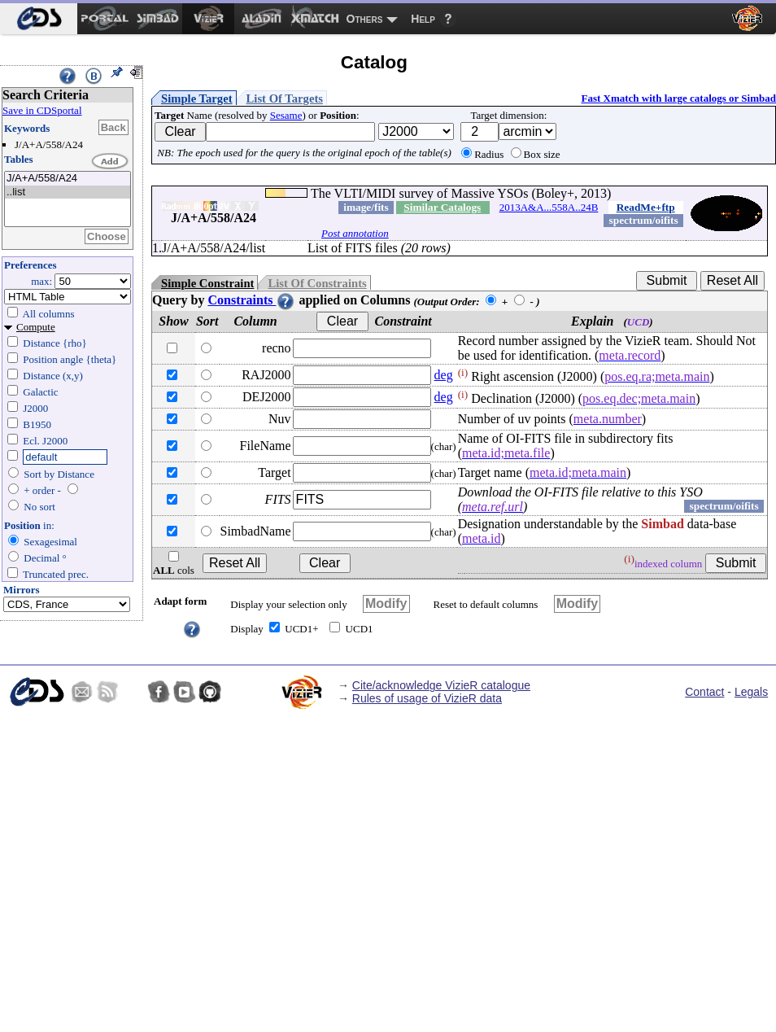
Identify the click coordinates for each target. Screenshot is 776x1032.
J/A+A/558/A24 (67, 179)
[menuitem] (38, 18)
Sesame (286, 115)
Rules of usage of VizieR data (427, 698)
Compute (35, 327)
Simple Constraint (207, 283)
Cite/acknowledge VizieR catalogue (441, 685)
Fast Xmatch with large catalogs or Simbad (678, 98)
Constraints (251, 300)
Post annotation (355, 233)
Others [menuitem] (365, 18)
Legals (751, 691)
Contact (704, 691)
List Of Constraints (317, 283)
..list (67, 192)
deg (443, 375)
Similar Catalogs (442, 207)
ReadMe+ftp (646, 207)
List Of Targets (284, 98)
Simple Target (197, 98)
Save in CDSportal (42, 110)
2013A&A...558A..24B (549, 207)
